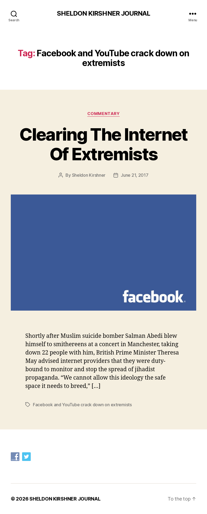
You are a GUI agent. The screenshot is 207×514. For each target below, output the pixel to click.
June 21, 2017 (135, 175)
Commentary (103, 113)
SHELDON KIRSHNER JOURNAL (103, 13)
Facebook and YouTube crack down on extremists (82, 404)
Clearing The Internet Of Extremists (103, 144)
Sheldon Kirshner (89, 175)
